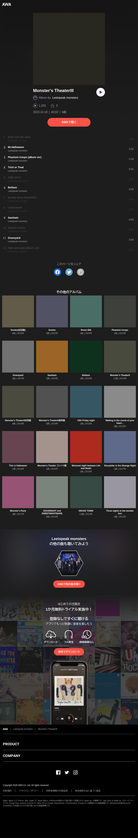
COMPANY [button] (11, 756)
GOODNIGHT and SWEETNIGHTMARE (52, 512)
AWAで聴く (69, 122)
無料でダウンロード (69, 651)
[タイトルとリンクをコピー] (80, 272)
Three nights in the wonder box (120, 512)
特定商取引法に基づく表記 (88, 791)
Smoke (52, 330)
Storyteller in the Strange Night (120, 465)
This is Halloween (18, 465)
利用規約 (7, 791)
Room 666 (86, 330)
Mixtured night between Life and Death (86, 467)
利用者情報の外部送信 (57, 791)
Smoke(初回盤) (18, 330)
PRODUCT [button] (11, 744)
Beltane (86, 375)
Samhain (51, 375)
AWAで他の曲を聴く (69, 584)
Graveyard (18, 375)
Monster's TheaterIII (47, 729)
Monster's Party (18, 511)
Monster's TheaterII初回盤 (18, 420)
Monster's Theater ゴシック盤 (52, 465)
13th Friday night (86, 420)
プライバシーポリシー (29, 791)
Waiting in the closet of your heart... (119, 421)
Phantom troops (120, 330)
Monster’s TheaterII (120, 375)
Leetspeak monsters (65, 97)
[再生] (100, 92)
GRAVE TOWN (86, 511)
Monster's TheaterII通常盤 (52, 420)
